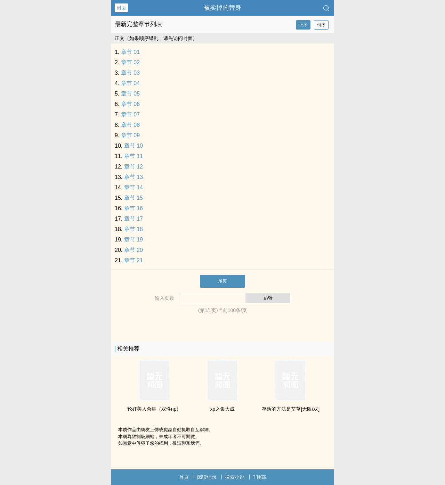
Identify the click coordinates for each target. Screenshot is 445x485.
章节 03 (130, 73)
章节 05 (130, 94)
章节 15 (133, 198)
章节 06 (130, 104)
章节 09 (130, 135)
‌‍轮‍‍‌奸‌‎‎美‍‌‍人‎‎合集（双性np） (154, 409)
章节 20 (133, 250)
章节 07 (130, 114)
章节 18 (133, 229)
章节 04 (130, 83)
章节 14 (133, 187)
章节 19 (133, 240)
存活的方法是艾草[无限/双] (290, 409)
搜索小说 (234, 477)
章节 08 (130, 125)
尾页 (222, 281)
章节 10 (133, 146)
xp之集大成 (222, 409)
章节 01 (130, 52)
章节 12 (133, 167)
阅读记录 (207, 477)
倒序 (321, 24)
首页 (184, 477)
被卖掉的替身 (222, 7)
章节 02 (130, 62)
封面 (121, 7)
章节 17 (133, 219)
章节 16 (133, 208)
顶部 (259, 477)
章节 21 (133, 260)
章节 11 (133, 156)
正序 (303, 24)
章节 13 (133, 177)
